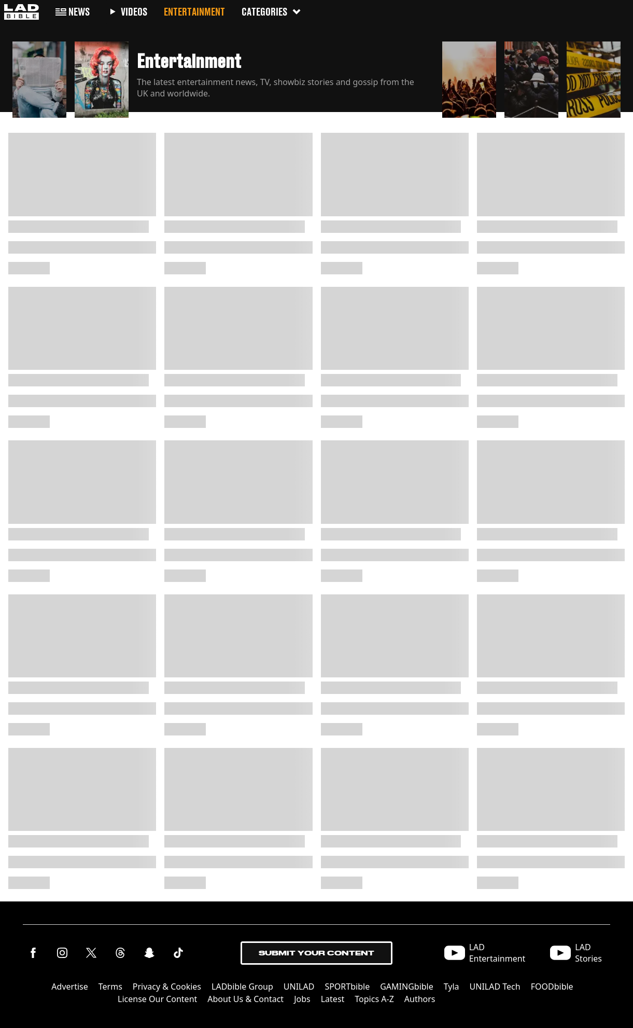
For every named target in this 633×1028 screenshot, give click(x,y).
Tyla (451, 986)
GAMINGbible (406, 986)
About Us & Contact (245, 999)
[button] (39, 76)
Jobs (302, 999)
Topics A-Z (374, 999)
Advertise (69, 986)
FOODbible (552, 986)
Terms (110, 986)
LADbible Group (242, 986)
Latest (333, 999)
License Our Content (157, 999)
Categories (272, 12)
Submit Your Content (316, 953)
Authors (419, 999)
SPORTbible (347, 986)
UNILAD (299, 986)
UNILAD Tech (495, 986)
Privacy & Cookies (167, 986)
